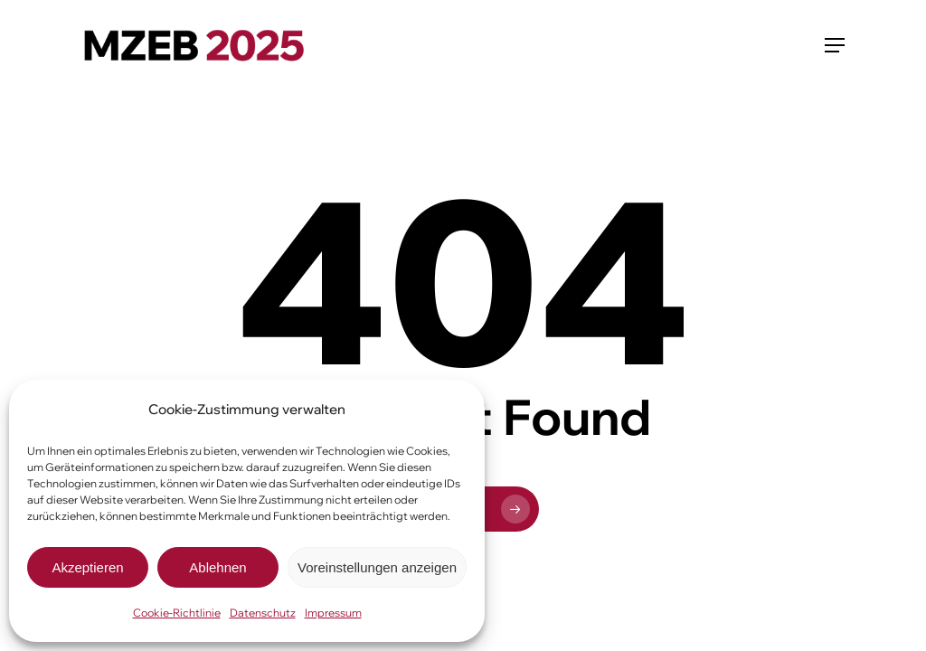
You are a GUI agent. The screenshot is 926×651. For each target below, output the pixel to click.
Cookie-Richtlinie (177, 612)
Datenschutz (263, 612)
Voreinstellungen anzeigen (377, 567)
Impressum (333, 612)
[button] (835, 45)
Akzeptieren (87, 567)
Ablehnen (217, 567)
